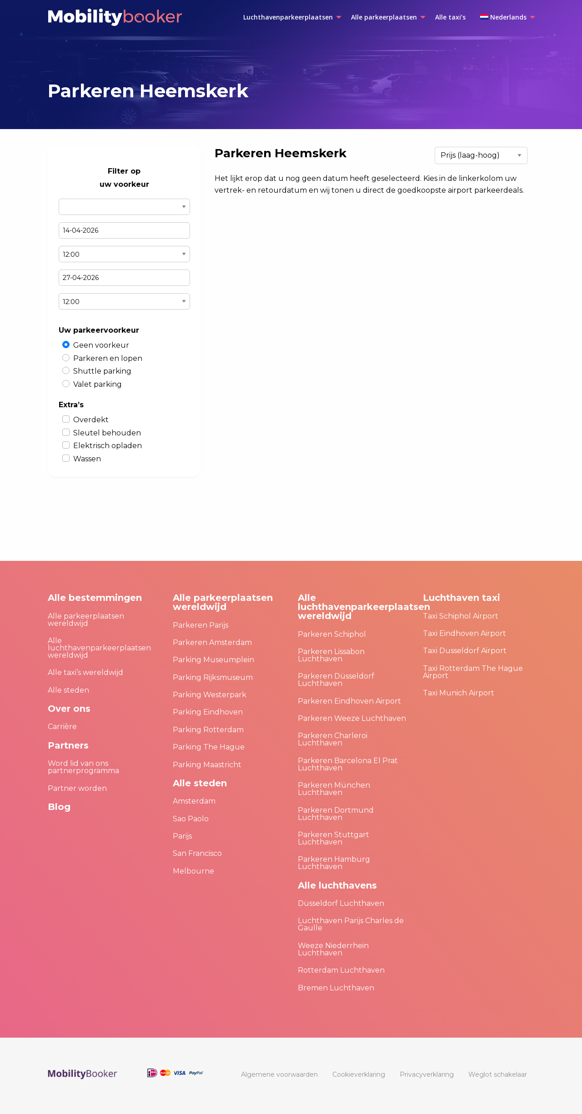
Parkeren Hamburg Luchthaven (334, 863)
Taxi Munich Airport (458, 693)
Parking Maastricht (207, 764)
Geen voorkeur (101, 345)
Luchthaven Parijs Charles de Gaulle (351, 924)
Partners (68, 745)
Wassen (87, 459)
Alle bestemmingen (95, 597)
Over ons (69, 708)
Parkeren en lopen (107, 358)
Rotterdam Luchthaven (341, 970)
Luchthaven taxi (461, 597)
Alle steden (68, 690)
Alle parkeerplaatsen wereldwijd (86, 620)
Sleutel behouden (107, 433)
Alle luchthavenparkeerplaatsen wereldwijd (99, 647)
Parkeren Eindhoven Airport (349, 701)
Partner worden (77, 788)
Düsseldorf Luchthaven (341, 903)
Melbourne (193, 871)
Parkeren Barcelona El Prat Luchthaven (348, 764)
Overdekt (91, 419)
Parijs (182, 836)
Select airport (124, 207)
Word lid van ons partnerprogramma (83, 767)
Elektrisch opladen (107, 445)
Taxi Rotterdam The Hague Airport (473, 672)
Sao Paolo (191, 818)
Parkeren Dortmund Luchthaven (336, 814)
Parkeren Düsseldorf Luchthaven (336, 680)
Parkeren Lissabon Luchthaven (331, 655)
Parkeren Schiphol (332, 634)
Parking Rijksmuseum (213, 677)
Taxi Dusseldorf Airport (465, 650)
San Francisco (197, 853)
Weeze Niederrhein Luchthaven (333, 949)
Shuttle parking (102, 371)
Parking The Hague (209, 747)
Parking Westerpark (209, 694)
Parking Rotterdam (208, 729)
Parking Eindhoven (208, 712)
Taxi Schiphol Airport (460, 616)
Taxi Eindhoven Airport (464, 633)
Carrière (62, 726)
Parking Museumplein (213, 659)
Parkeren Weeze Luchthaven (352, 718)
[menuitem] (290, 17)
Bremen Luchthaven (336, 988)
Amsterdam (194, 801)
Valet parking (97, 384)
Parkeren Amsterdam (212, 642)
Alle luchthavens (337, 885)
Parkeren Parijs (200, 625)
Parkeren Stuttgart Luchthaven (333, 838)
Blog (59, 806)
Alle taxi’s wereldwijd (85, 672)
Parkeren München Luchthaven (334, 789)
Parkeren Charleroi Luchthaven (332, 739)
